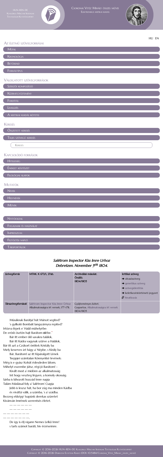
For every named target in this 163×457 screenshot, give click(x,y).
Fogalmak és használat (22, 226)
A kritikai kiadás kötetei (23, 115)
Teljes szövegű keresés (21, 137)
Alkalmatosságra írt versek (102, 307)
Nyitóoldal (15, 218)
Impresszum (14, 233)
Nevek (11, 190)
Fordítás (12, 100)
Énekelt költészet (18, 168)
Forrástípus (15, 70)
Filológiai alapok (18, 175)
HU (151, 38)
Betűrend (13, 63)
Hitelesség (13, 161)
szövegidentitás (134, 288)
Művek (12, 205)
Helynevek (13, 198)
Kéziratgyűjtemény (19, 93)
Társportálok (16, 247)
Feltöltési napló (17, 240)
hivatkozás (131, 297)
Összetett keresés (18, 130)
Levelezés (12, 107)
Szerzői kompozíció (20, 86)
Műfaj (11, 49)
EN (157, 38)
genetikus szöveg (135, 283)
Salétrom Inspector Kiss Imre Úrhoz (50, 303)
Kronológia (15, 56)
